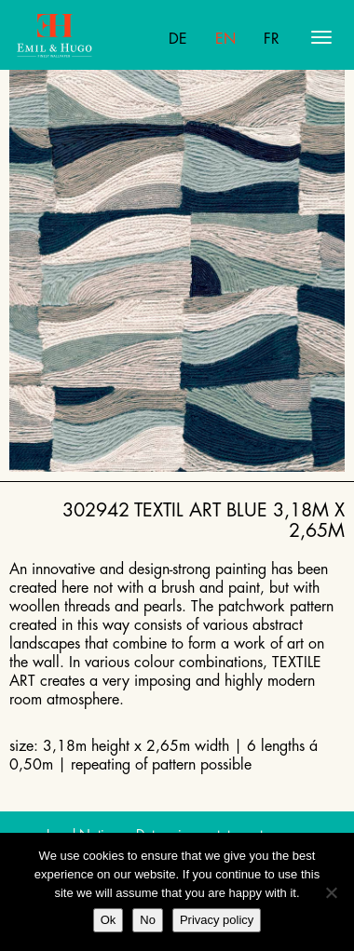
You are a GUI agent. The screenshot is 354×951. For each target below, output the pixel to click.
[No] (330, 892)
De (178, 39)
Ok (108, 920)
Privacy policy (216, 920)
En (225, 39)
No (148, 920)
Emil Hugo (89, 37)
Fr (271, 39)
